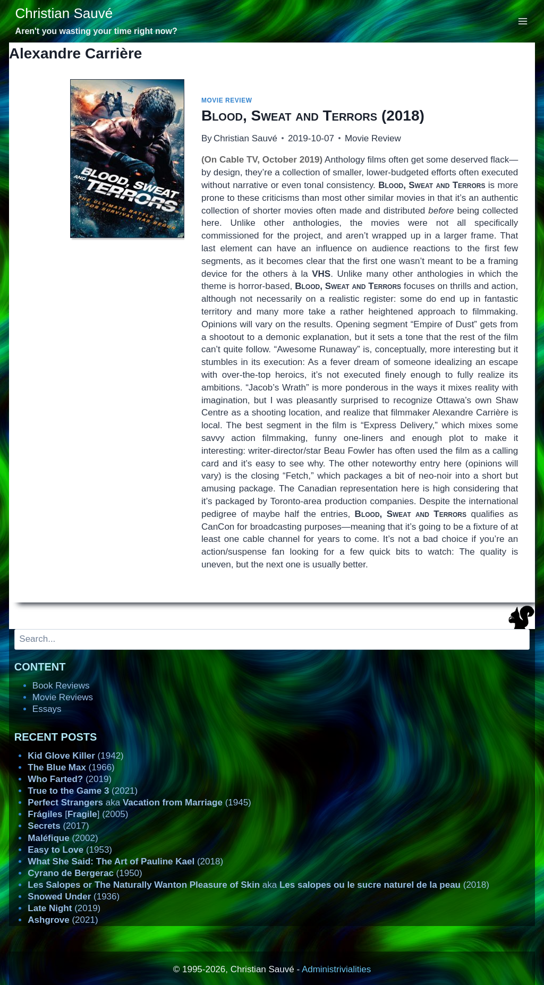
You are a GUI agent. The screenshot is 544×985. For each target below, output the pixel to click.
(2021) (83, 791)
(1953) (70, 850)
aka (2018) (258, 885)
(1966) (71, 767)
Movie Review (226, 100)
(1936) (74, 896)
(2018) (312, 115)
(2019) (70, 779)
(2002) (63, 838)
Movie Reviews (62, 697)
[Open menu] (523, 21)
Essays (47, 709)
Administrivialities (336, 969)
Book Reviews (61, 686)
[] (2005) (78, 814)
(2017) (58, 826)
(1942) (75, 756)
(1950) (85, 873)
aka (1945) (139, 802)
